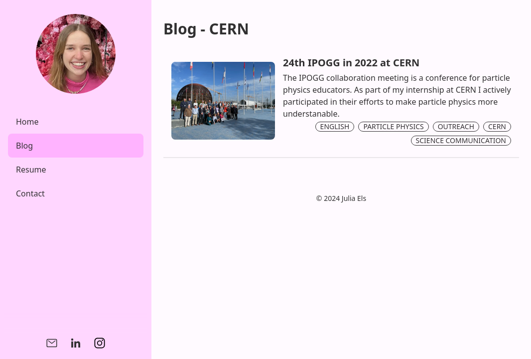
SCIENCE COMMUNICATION (461, 140)
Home (27, 121)
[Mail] (52, 343)
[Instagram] (100, 343)
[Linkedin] (76, 343)
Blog (24, 145)
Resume (31, 169)
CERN (497, 126)
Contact (30, 193)
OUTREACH (456, 126)
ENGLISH (335, 126)
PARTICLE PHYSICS (393, 126)
